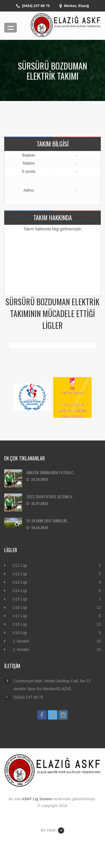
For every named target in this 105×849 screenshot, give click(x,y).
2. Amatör (21, 649)
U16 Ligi (20, 607)
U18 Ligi (20, 624)
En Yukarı (52, 830)
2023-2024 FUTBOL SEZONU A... (50, 496)
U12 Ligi (20, 574)
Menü (10, 28)
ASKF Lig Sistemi (37, 799)
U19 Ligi (20, 632)
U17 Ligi (20, 616)
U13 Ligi (20, 582)
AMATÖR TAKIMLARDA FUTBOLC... (51, 472)
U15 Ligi (20, 599)
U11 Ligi (20, 565)
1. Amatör (21, 641)
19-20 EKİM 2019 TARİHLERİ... (47, 521)
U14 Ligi (20, 590)
